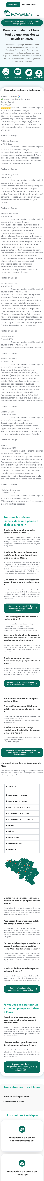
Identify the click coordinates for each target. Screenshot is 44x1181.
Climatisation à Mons (14, 688)
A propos (6, 989)
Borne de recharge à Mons (16, 683)
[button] (22, 195)
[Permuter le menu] (38, 15)
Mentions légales (10, 1164)
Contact (27, 989)
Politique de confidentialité (14, 1160)
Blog (17, 989)
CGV (33, 1160)
